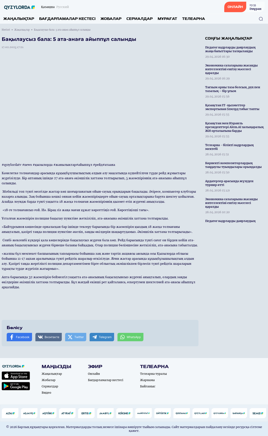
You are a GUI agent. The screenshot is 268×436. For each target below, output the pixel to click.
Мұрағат (167, 19)
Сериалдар (139, 19)
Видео (46, 392)
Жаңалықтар (18, 19)
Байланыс (147, 386)
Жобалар (110, 19)
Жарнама (147, 380)
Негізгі (6, 29)
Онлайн (94, 374)
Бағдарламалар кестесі (67, 19)
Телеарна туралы (153, 374)
